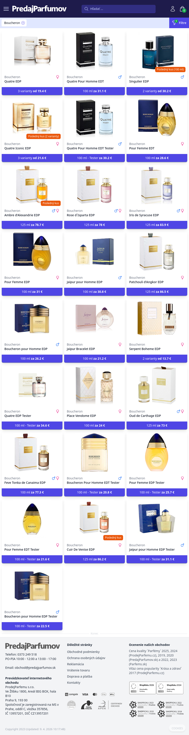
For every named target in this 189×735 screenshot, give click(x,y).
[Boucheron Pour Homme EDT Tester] (94, 452)
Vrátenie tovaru (78, 670)
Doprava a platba (79, 676)
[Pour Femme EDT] (156, 118)
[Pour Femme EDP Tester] (156, 452)
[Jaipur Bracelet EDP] (94, 318)
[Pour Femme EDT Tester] (32, 519)
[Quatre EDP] (32, 51)
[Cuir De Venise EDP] (94, 519)
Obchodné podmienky (83, 652)
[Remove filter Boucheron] (23, 23)
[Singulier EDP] (156, 51)
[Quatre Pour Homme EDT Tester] (94, 118)
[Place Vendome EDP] (94, 385)
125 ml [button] (32, 225)
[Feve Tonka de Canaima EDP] (32, 452)
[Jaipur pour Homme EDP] (94, 251)
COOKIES (177, 728)
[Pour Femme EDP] (32, 251)
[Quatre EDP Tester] (32, 385)
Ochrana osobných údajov (86, 658)
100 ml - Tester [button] (94, 158)
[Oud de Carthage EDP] (156, 385)
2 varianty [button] (157, 91)
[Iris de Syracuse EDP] (156, 184)
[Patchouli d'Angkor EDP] (156, 251)
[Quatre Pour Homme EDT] (94, 51)
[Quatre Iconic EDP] (32, 118)
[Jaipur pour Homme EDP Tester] (156, 519)
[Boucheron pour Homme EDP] (32, 318)
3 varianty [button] (32, 91)
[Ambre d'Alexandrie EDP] (32, 184)
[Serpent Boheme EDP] (156, 318)
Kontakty (73, 682)
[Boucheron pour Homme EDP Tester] (32, 586)
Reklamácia (75, 664)
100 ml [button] (94, 91)
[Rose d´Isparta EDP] (94, 184)
